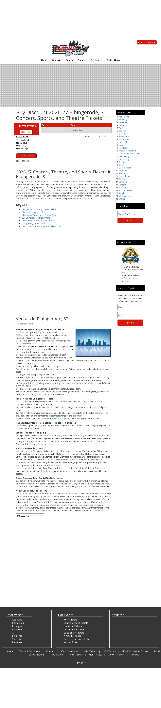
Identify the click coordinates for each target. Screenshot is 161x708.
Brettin (122, 128)
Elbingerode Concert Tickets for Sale (38, 220)
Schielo (122, 179)
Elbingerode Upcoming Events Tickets (39, 209)
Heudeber (123, 148)
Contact (50, 651)
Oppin (121, 165)
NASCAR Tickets (72, 635)
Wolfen (122, 198)
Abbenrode (124, 116)
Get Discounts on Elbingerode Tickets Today (42, 226)
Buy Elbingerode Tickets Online (36, 217)
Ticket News (113, 60)
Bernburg (123, 119)
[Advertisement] (78, 20)
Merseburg (124, 159)
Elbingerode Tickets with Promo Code (39, 215)
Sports (69, 60)
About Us (17, 619)
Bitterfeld (123, 122)
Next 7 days (21, 145)
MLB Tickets (95, 654)
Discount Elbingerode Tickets (35, 212)
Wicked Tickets (72, 642)
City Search (96, 60)
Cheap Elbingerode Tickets (34, 223)
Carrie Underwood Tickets (78, 639)
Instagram (17, 626)
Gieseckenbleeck (25, 323)
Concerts (56, 60)
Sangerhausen (125, 176)
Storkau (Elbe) (125, 190)
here (56, 338)
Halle (121, 145)
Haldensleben (125, 142)
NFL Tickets (90, 651)
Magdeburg (124, 156)
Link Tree (17, 635)
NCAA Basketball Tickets (135, 651)
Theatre (82, 60)
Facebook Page (59, 418)
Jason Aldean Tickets (75, 629)
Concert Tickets (116, 654)
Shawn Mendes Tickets (76, 622)
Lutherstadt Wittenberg (129, 153)
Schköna (123, 182)
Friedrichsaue (125, 136)
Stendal (122, 187)
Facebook (17, 629)
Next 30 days (22, 148)
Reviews (135, 654)
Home (44, 60)
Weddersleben (125, 196)
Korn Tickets (70, 619)
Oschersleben (125, 167)
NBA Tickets (109, 651)
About (10, 651)
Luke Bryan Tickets (74, 632)
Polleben (123, 170)
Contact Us (18, 622)
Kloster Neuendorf (127, 150)
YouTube (17, 639)
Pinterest (17, 642)
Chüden (122, 131)
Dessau (122, 133)
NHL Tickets (56, 654)
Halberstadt (124, 139)
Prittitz (122, 173)
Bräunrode (124, 125)
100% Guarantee (69, 651)
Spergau (122, 184)
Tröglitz (122, 193)
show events (96, 136)
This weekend (22, 140)
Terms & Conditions (29, 651)
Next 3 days (21, 142)
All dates (22, 136)
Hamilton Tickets (73, 626)
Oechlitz (122, 162)
